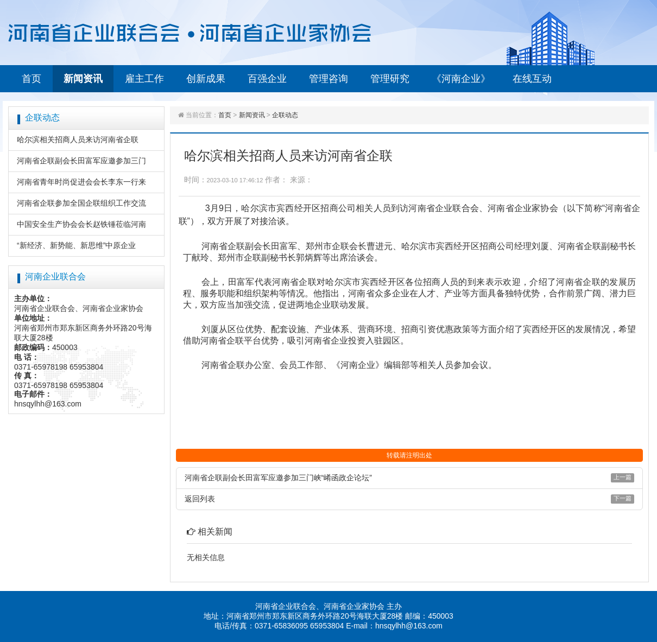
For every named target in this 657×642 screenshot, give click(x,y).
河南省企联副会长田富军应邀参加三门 (81, 160)
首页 (31, 78)
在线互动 (532, 78)
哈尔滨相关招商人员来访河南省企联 (77, 139)
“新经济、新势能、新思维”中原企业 (76, 245)
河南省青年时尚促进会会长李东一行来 (81, 181)
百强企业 (267, 78)
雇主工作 (144, 78)
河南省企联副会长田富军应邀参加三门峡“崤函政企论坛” (278, 477)
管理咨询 (328, 78)
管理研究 (389, 78)
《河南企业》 (461, 78)
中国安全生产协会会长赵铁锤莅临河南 (81, 224)
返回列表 (200, 498)
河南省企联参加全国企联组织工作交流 (81, 203)
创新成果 (205, 78)
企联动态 (285, 115)
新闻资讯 (83, 78)
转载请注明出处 (409, 455)
